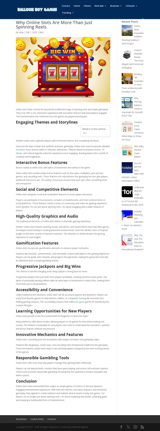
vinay (21, 32)
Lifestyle (130, 6)
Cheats (87, 6)
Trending (66, 13)
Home (77, 6)
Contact (66, 6)
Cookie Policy (37, 419)
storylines (20, 149)
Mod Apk (99, 6)
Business (114, 6)
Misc (41, 32)
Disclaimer (21, 419)
